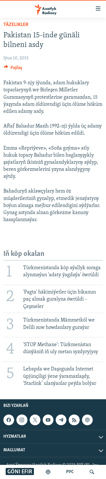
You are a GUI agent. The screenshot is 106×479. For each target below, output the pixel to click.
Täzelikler (15, 24)
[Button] (13, 69)
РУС (70, 472)
